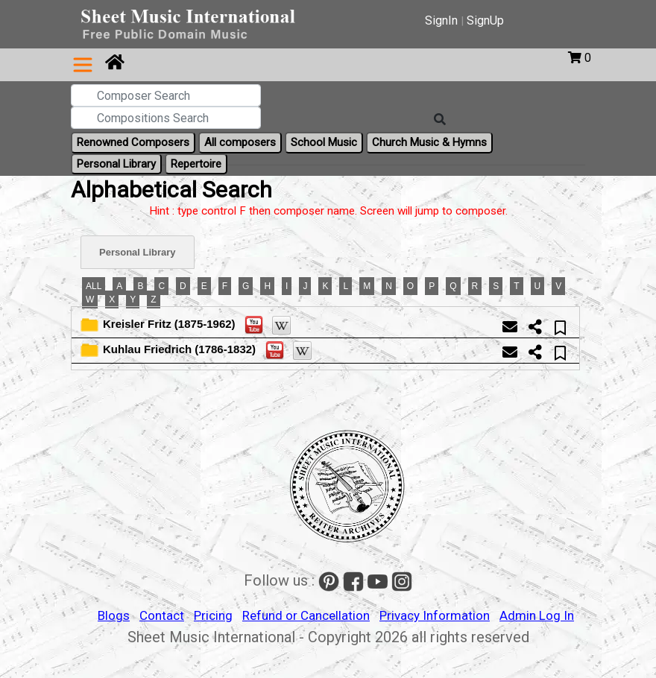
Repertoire (196, 164)
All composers (240, 142)
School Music (324, 142)
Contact (161, 615)
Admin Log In (536, 615)
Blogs (114, 615)
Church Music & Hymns (429, 142)
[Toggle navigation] (83, 65)
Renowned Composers (133, 142)
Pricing (213, 615)
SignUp (485, 20)
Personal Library (116, 164)
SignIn (441, 20)
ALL (93, 286)
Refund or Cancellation (306, 615)
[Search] (440, 120)
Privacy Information (434, 615)
